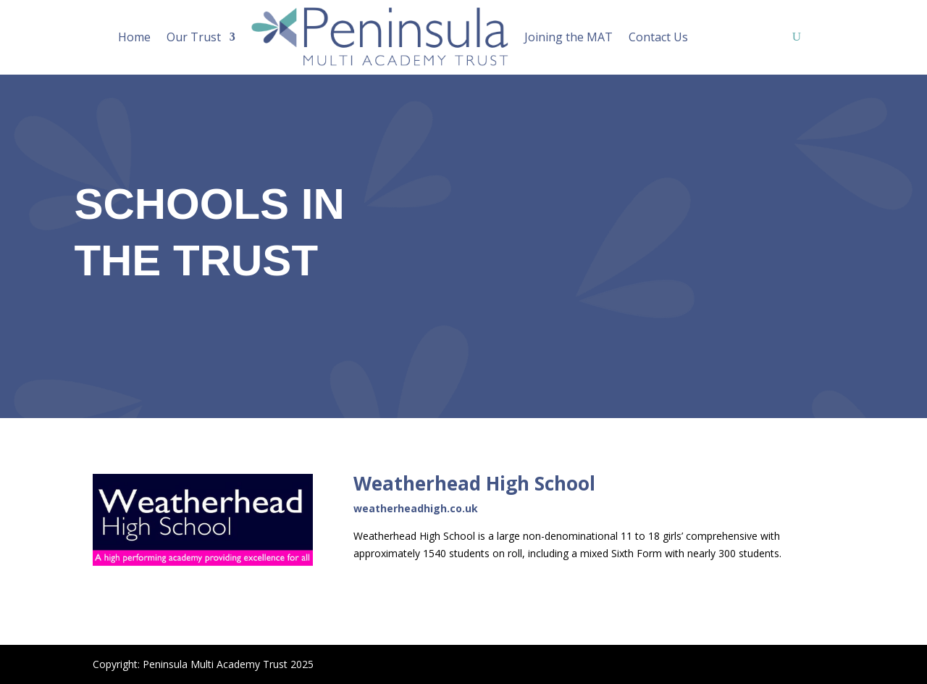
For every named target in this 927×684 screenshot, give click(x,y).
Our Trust (194, 37)
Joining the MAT (568, 37)
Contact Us (658, 37)
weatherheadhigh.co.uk (415, 508)
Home (134, 37)
